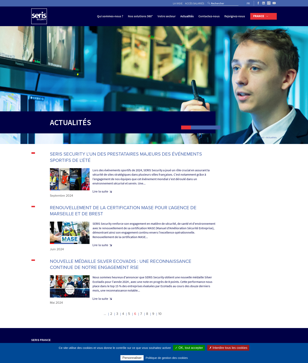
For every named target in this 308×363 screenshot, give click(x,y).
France (258, 16)
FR (248, 3)
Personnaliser (132, 357)
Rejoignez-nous (234, 16)
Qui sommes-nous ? (110, 16)
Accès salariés (194, 3)
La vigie (177, 3)
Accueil (260, 137)
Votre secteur (167, 16)
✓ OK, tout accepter (189, 347)
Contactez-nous (209, 16)
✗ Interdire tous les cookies (228, 347)
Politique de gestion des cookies (167, 357)
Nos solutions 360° (140, 16)
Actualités (187, 16)
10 (159, 314)
